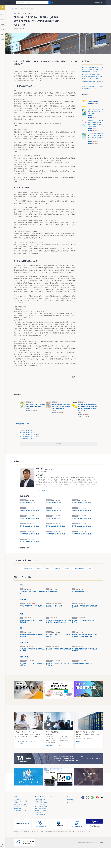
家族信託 (48, 568)
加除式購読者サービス (40, 799)
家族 (21, 628)
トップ (9, 8)
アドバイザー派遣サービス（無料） (24, 741)
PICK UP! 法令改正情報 (41, 806)
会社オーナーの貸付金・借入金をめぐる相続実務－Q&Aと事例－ (95, 111)
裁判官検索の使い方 (40, 814)
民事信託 (39, 568)
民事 (21, 614)
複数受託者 (57, 568)
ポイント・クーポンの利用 (20, 806)
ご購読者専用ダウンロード (41, 801)
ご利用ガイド (17, 797)
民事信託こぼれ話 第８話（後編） (30, 434)
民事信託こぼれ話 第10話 (27, 430)
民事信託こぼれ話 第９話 (27, 432)
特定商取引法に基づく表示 (65, 831)
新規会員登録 (97, 2)
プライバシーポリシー (24, 831)
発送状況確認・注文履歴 (20, 805)
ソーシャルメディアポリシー (37, 831)
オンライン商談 (19, 743)
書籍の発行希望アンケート (72, 799)
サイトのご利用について (20, 810)
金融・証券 (24, 642)
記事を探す (14, 8)
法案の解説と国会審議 (40, 809)
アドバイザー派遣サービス (72, 801)
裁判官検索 (38, 812)
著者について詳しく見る (42, 490)
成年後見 (67, 568)
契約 (21, 585)
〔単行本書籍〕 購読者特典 (42, 805)
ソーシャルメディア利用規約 (51, 831)
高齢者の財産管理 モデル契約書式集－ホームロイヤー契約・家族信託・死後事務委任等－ (61, 406)
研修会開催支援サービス (52, 745)
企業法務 (23, 599)
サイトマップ (22, 833)
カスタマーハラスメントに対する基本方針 (81, 831)
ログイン (102, 2)
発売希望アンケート (81, 741)
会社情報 (16, 833)
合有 (90, 568)
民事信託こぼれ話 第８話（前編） (30, 436)
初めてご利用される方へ (20, 799)
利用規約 (16, 831)
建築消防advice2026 (93, 101)
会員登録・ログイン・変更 (20, 801)
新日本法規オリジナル (26, 568)
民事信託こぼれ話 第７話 (27, 439)
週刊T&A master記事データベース (43, 810)
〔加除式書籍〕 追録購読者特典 (43, 803)
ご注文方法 (16, 803)
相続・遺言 (17, 13)
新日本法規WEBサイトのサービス (43, 797)
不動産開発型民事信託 (79, 568)
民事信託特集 (21, 424)
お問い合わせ (69, 803)
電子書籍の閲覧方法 (19, 809)
